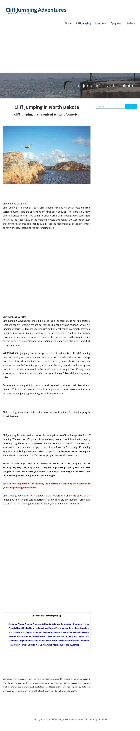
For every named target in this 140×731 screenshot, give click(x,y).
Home (68, 23)
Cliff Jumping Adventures (36, 9)
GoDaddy (102, 719)
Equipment (117, 23)
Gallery (131, 23)
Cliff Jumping (83, 23)
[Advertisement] (70, 51)
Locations (100, 23)
